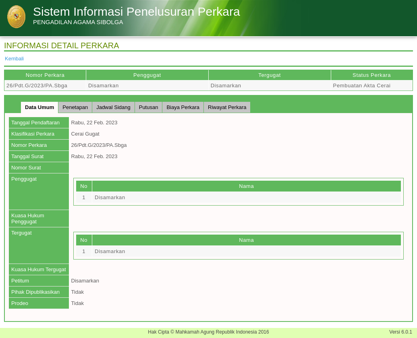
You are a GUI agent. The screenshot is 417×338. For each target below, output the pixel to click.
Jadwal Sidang (113, 107)
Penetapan (75, 107)
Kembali (14, 59)
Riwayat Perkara (227, 107)
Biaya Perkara (182, 107)
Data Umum (39, 107)
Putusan (148, 107)
